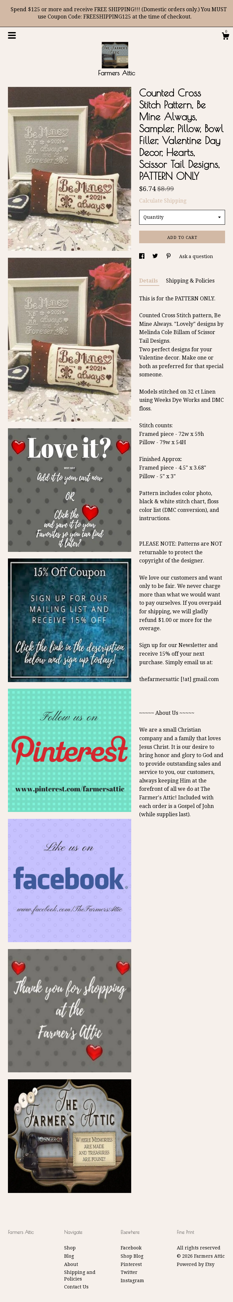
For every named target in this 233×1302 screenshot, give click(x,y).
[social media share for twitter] (155, 256)
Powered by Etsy (195, 1264)
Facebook (131, 1247)
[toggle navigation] (12, 35)
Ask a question (196, 256)
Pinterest (131, 1264)
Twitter (129, 1272)
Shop (70, 1247)
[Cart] (225, 37)
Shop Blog (132, 1256)
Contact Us (76, 1286)
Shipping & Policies (190, 281)
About (71, 1264)
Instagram (132, 1280)
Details (149, 281)
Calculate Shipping (162, 201)
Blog (69, 1256)
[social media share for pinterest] (169, 256)
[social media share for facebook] (142, 256)
